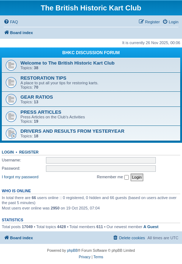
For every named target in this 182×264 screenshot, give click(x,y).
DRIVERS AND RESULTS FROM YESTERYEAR (72, 131)
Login (8, 152)
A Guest (151, 227)
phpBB (72, 251)
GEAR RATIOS (36, 97)
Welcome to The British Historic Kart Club (67, 63)
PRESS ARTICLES (40, 112)
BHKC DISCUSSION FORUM (91, 52)
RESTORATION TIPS (43, 78)
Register (29, 152)
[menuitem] (11, 22)
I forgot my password (20, 177)
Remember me (113, 177)
